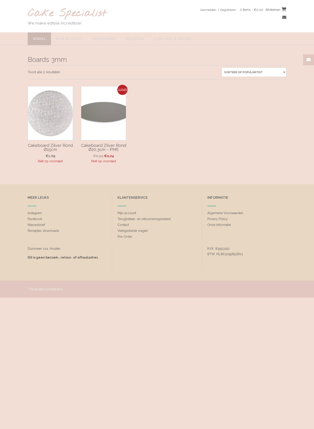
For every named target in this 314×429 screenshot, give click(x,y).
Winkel (39, 39)
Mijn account (69, 39)
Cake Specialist (67, 13)
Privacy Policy (217, 219)
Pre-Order (125, 236)
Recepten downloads (43, 231)
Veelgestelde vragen (133, 231)
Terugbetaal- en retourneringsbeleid (144, 219)
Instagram (35, 213)
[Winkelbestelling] (254, 72)
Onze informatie (219, 225)
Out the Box (54, 289)
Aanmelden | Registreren (216, 10)
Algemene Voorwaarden (225, 213)
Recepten (135, 39)
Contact (123, 225)
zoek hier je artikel (173, 39)
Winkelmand (104, 39)
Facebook (35, 219)
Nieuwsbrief (36, 225)
